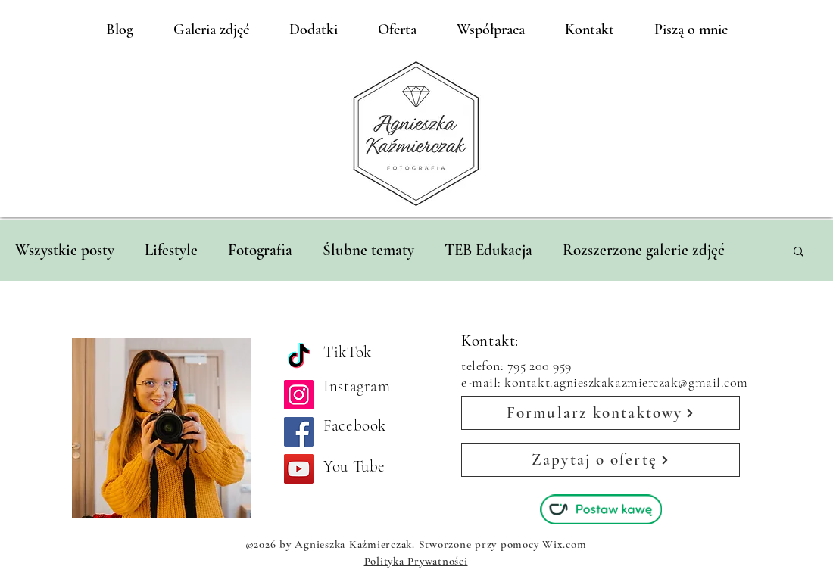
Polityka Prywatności (416, 561)
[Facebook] (299, 432)
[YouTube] (299, 469)
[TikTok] (299, 357)
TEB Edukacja (488, 250)
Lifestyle (171, 250)
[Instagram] (299, 394)
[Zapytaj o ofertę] (600, 460)
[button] (798, 252)
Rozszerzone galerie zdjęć (644, 250)
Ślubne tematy (368, 250)
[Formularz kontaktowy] (600, 413)
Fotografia (260, 250)
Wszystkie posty (64, 250)
